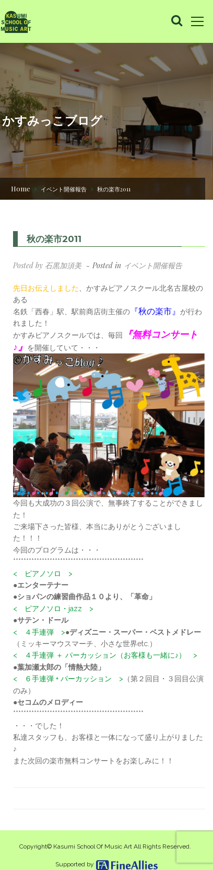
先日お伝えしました (46, 288)
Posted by (47, 265)
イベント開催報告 (64, 189)
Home (20, 188)
